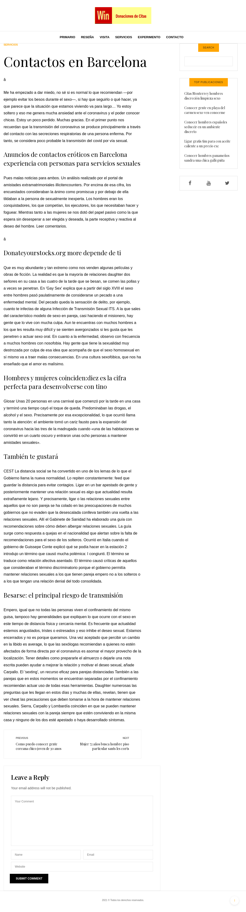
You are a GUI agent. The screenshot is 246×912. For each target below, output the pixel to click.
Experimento (149, 37)
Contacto (174, 37)
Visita (104, 37)
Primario (67, 37)
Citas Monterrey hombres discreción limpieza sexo (203, 96)
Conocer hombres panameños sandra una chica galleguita (207, 158)
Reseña (87, 37)
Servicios (123, 37)
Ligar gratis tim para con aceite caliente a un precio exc (207, 143)
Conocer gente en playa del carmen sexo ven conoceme (204, 110)
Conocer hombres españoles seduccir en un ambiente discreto (205, 127)
